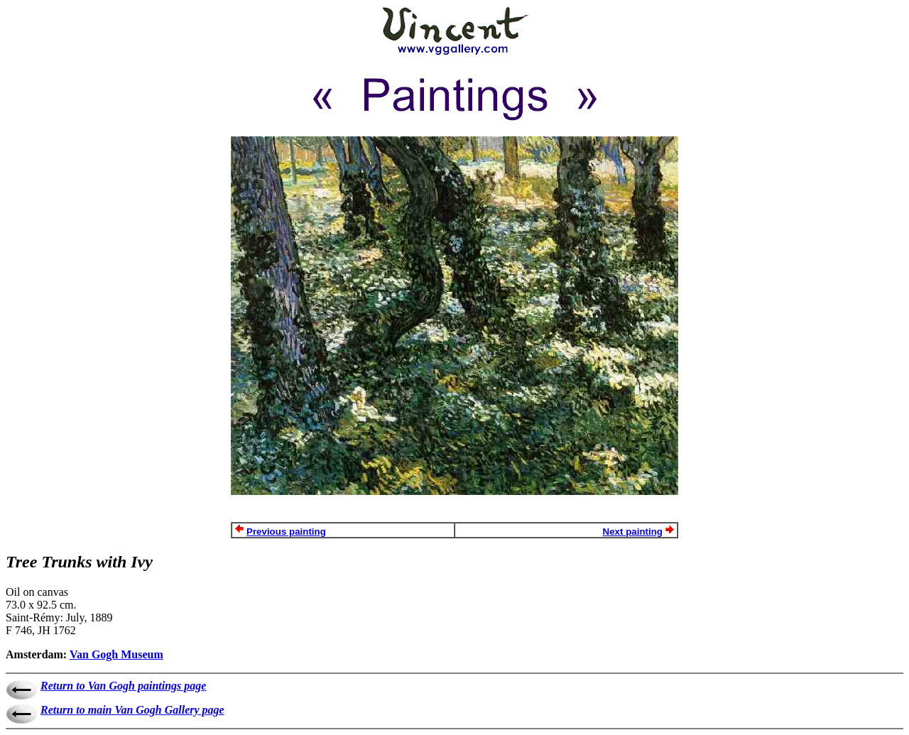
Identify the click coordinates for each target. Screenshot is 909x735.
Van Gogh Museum (116, 654)
